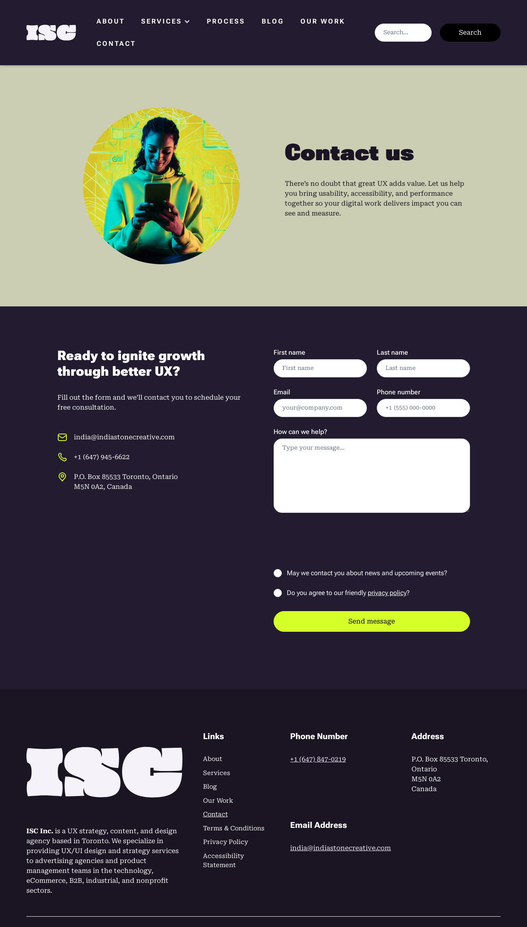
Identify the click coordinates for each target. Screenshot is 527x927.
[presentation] (336, 539)
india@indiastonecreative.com (124, 437)
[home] (51, 33)
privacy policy (387, 593)
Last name (392, 352)
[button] (166, 21)
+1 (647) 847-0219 (318, 759)
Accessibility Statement (223, 860)
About (111, 21)
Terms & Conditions (234, 828)
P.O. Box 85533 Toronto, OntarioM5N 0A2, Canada (126, 482)
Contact (116, 43)
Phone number (399, 392)
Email (282, 392)
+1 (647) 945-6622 (102, 457)
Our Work (322, 21)
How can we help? (300, 432)
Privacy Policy (225, 842)
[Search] (403, 33)
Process (226, 21)
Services (216, 773)
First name (289, 352)
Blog (273, 21)
